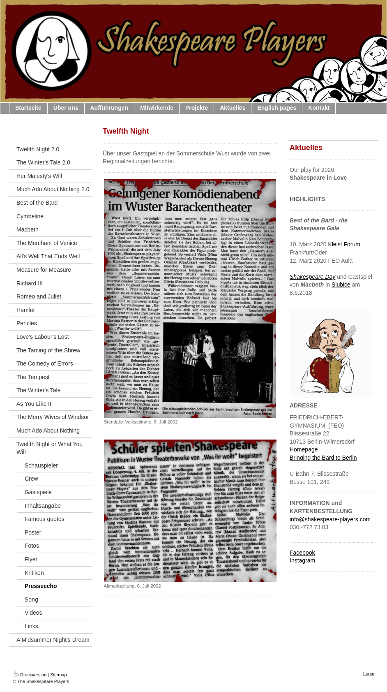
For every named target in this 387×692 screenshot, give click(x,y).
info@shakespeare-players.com (330, 519)
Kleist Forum (344, 244)
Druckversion (29, 674)
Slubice (341, 284)
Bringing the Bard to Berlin (323, 457)
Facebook (302, 552)
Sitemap (58, 674)
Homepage (304, 449)
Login (368, 673)
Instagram (302, 560)
